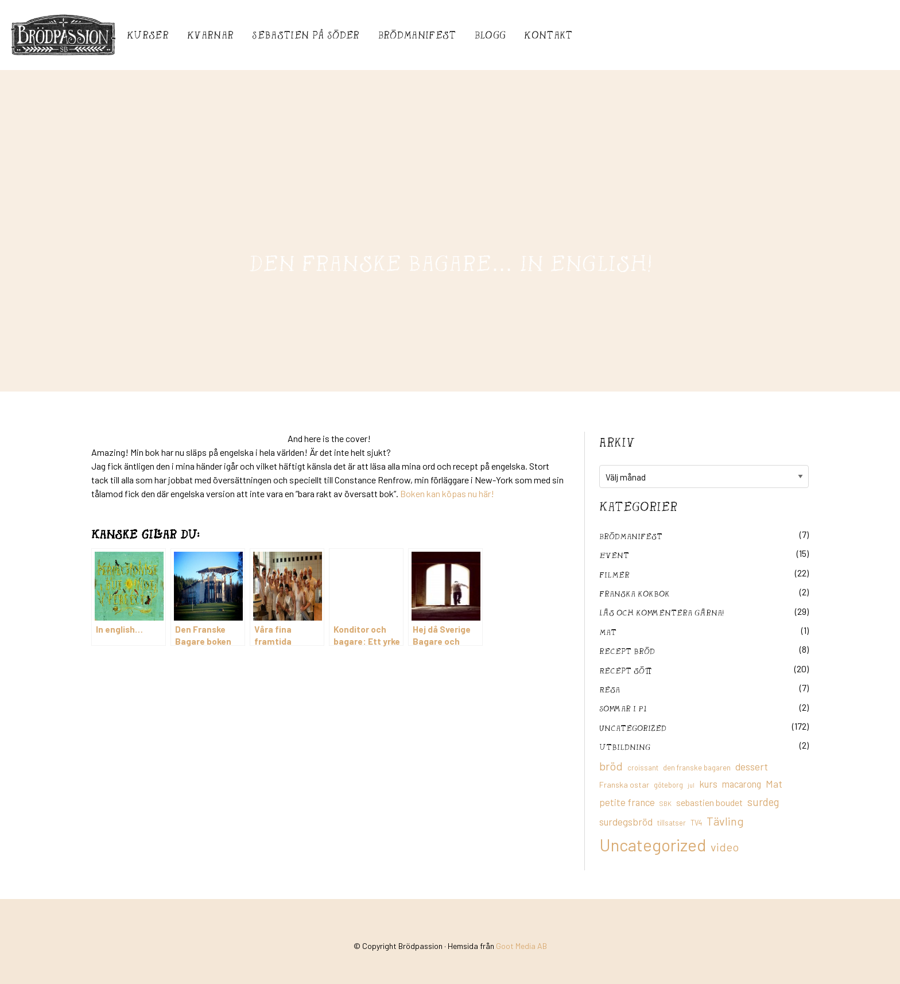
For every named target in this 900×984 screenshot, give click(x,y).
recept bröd (627, 651)
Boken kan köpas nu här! (446, 493)
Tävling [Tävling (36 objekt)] (725, 821)
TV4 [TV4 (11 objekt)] (696, 822)
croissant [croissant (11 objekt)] (642, 767)
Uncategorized (632, 728)
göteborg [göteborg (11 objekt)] (668, 784)
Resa (609, 689)
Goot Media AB (521, 946)
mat (607, 632)
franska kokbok (634, 593)
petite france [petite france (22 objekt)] (627, 802)
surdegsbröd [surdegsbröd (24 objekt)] (626, 821)
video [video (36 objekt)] (725, 847)
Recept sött (625, 670)
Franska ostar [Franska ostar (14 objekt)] (624, 784)
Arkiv (617, 442)
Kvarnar (210, 34)
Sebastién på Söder (305, 34)
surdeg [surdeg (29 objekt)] (763, 801)
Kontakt (548, 34)
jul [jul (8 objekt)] (691, 785)
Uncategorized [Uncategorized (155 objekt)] (652, 845)
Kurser (148, 34)
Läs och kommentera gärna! (661, 612)
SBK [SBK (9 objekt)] (666, 803)
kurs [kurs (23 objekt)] (708, 783)
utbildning (624, 746)
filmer (614, 574)
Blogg (490, 34)
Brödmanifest (417, 34)
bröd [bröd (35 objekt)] (611, 766)
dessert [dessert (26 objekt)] (751, 766)
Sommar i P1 (622, 708)
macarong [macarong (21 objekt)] (741, 783)
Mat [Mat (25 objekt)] (774, 783)
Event (614, 555)
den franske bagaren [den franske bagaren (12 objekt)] (697, 767)
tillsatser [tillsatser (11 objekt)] (671, 822)
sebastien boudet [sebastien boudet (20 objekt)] (709, 802)
